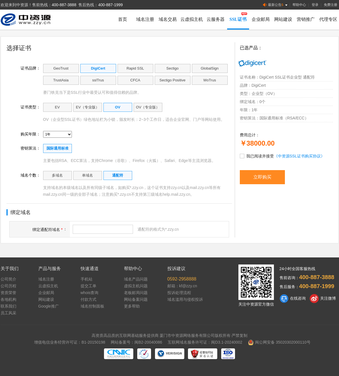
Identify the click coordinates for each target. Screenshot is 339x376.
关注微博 (323, 298)
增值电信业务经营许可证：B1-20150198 (69, 342)
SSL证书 (237, 19)
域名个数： (30, 175)
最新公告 (276, 5)
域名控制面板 (92, 306)
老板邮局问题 (136, 292)
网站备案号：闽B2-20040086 (136, 342)
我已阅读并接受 (282, 155)
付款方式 (88, 299)
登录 (315, 5)
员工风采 (8, 313)
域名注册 (145, 19)
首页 (122, 19)
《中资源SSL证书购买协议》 (299, 156)
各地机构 (8, 299)
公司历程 (8, 286)
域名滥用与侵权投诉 (185, 299)
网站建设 (283, 19)
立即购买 (262, 177)
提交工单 (88, 286)
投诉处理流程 (179, 292)
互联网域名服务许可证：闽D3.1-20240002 (205, 342)
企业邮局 (261, 19)
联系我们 (8, 306)
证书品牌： (30, 68)
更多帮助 (132, 306)
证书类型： (30, 107)
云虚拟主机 (191, 19)
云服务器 (216, 19)
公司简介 (8, 279)
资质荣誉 (8, 292)
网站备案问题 (136, 299)
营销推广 (306, 19)
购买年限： (30, 134)
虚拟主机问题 (136, 286)
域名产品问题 (136, 279)
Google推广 (48, 306)
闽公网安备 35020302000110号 (279, 342)
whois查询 (90, 292)
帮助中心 (299, 5)
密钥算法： (30, 148)
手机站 (86, 279)
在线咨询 (293, 298)
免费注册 (330, 5)
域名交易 (168, 19)
